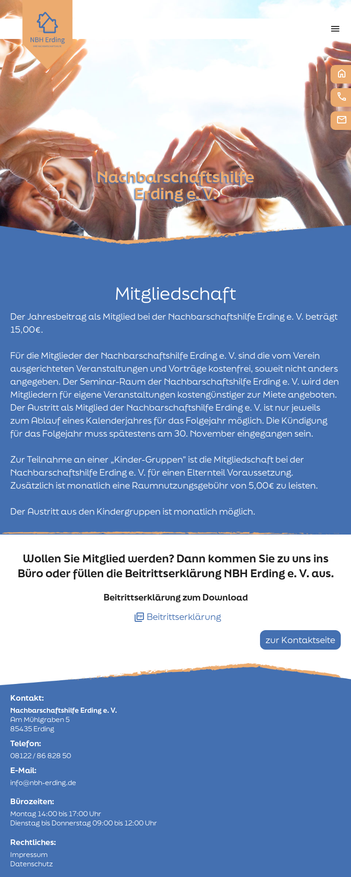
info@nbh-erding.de (43, 782)
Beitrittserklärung (177, 617)
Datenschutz (31, 863)
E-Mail (341, 119)
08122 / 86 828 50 (40, 755)
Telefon (341, 96)
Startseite (341, 73)
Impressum (29, 854)
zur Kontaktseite (300, 640)
